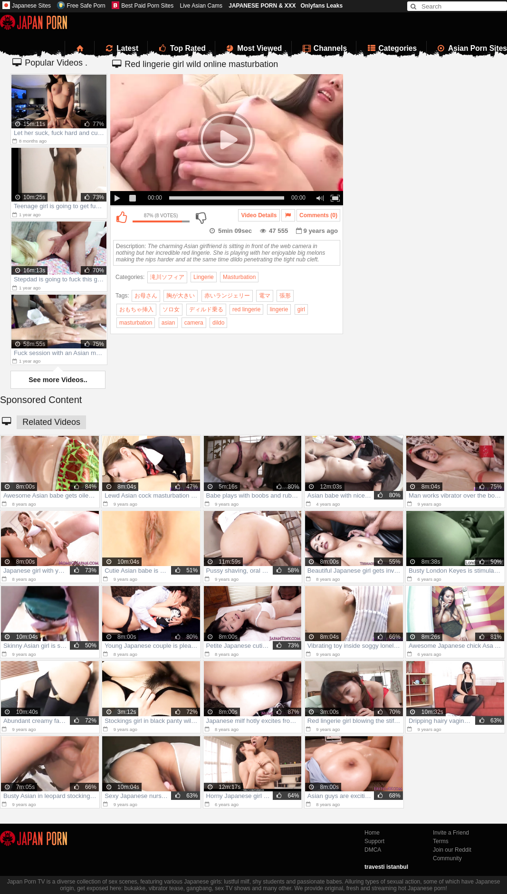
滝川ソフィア (167, 277)
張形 (285, 295)
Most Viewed (253, 48)
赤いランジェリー (227, 295)
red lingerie (246, 309)
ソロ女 (171, 309)
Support (374, 841)
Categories (391, 48)
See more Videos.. (58, 380)
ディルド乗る (206, 309)
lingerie (279, 309)
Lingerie (203, 277)
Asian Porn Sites (471, 48)
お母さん (145, 295)
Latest (121, 48)
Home (372, 832)
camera (193, 322)
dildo (218, 322)
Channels (324, 48)
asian (168, 322)
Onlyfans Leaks (321, 5)
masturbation (135, 322)
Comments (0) (318, 215)
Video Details (259, 215)
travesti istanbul (386, 867)
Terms (441, 841)
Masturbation (239, 277)
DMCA (372, 849)
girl (301, 309)
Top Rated (181, 48)
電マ (264, 295)
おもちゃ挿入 (136, 309)
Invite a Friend (451, 832)
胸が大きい (180, 295)
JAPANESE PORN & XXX (262, 5)
